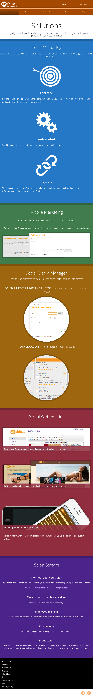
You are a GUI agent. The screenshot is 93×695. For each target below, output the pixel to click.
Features (28, 12)
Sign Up (64, 4)
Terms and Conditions (11, 690)
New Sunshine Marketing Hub (9, 4)
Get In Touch (65, 12)
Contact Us (6, 668)
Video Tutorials (8, 680)
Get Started (6, 661)
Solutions (9, 12)
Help (4, 677)
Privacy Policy (7, 686)
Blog (83, 12)
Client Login (84, 4)
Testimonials (46, 12)
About (4, 683)
